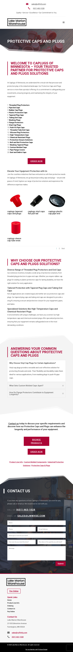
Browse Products (36, 441)
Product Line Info (16, 462)
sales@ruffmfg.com (38, 4)
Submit (61, 564)
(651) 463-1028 (38, 8)
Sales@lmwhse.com (31, 515)
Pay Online (13, 591)
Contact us (13, 423)
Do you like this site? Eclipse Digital (36, 649)
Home (9, 600)
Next (63, 248)
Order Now (36, 161)
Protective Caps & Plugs (40, 465)
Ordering (10, 606)
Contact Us (11, 609)
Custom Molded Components (35, 462)
